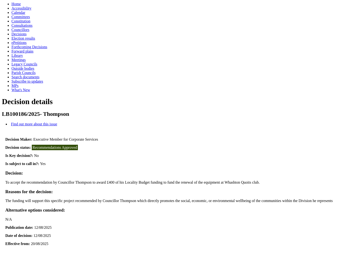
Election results (23, 38)
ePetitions (19, 43)
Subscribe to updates (27, 81)
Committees (20, 17)
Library (17, 55)
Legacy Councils (24, 64)
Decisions (19, 34)
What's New (20, 90)
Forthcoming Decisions (29, 47)
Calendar (18, 13)
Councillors (20, 30)
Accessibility (21, 8)
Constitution (20, 21)
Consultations (21, 25)
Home (16, 4)
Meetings (18, 60)
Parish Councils (23, 73)
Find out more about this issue (34, 124)
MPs (14, 86)
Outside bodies (22, 68)
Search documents (25, 77)
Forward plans (22, 51)
